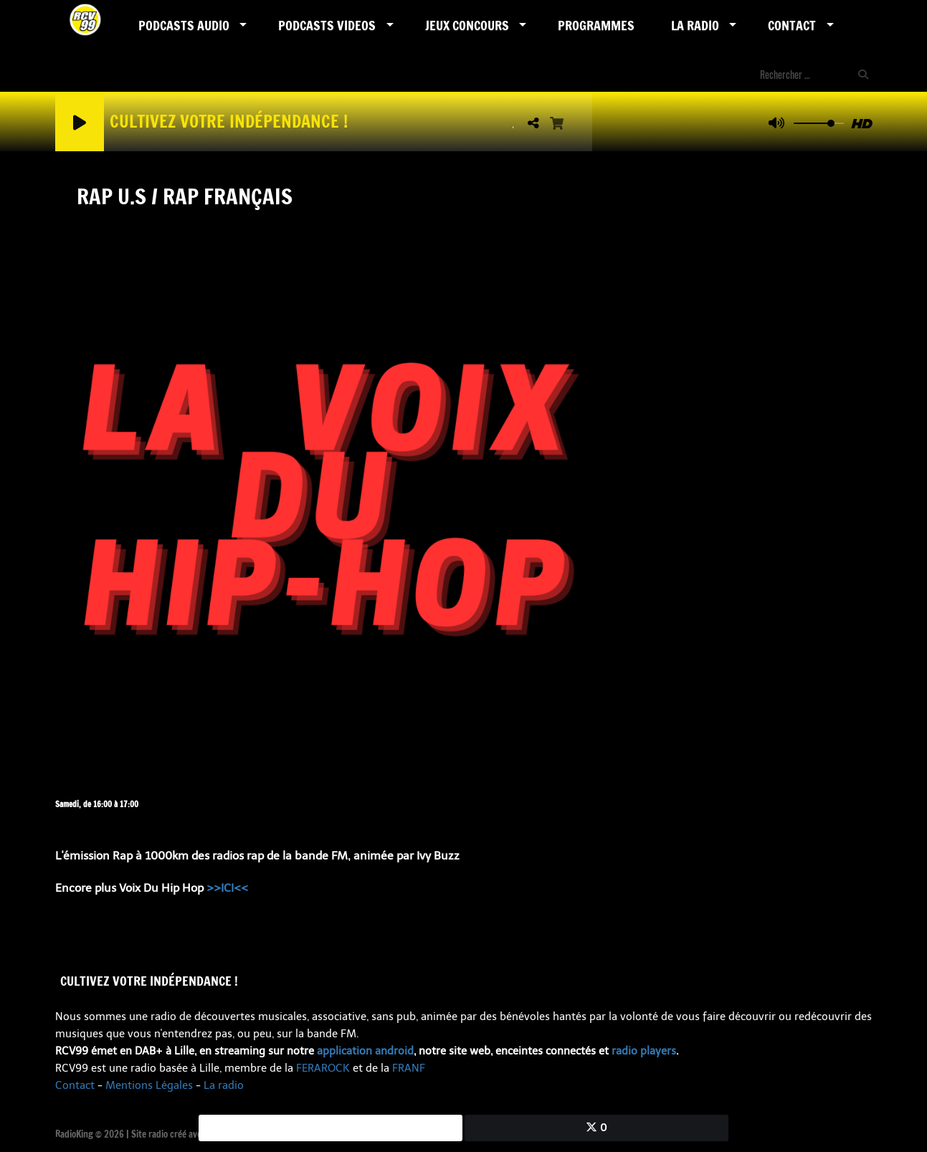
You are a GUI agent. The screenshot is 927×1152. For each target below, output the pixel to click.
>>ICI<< (227, 888)
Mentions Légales (149, 1085)
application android (365, 1050)
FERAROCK (323, 1068)
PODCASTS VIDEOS (327, 25)
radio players (644, 1050)
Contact (792, 25)
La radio (224, 1085)
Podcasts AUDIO (183, 25)
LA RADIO (695, 25)
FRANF (408, 1068)
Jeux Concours (467, 25)
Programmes (596, 25)
